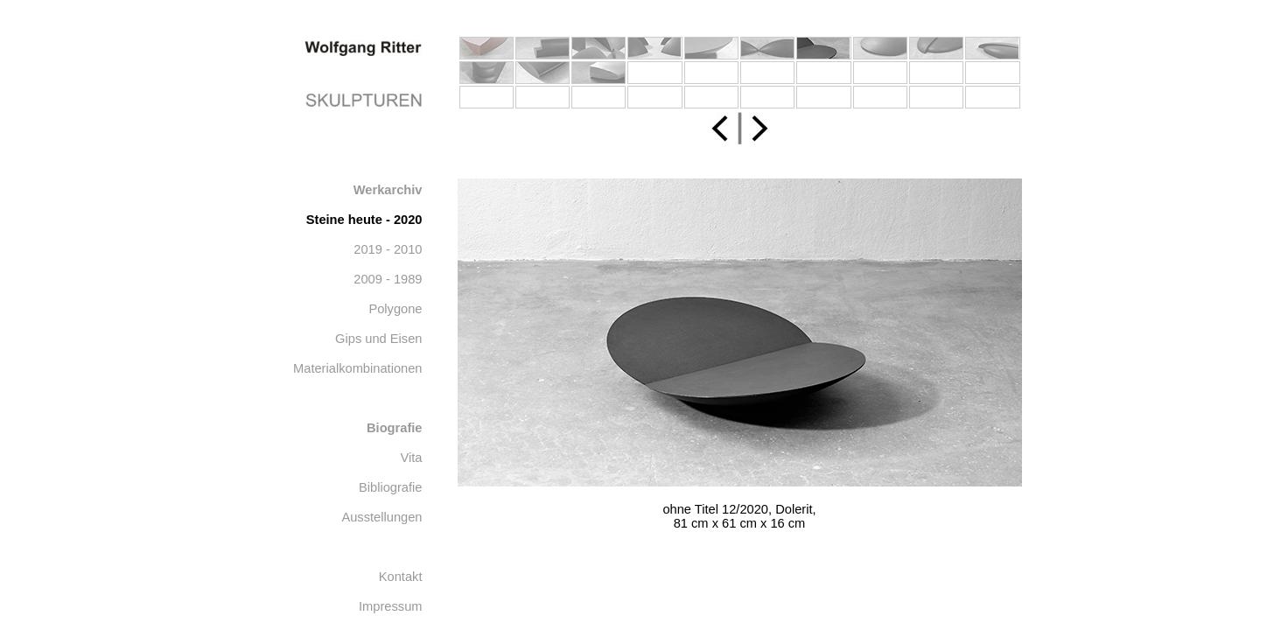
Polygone (395, 309)
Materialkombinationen (357, 368)
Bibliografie (391, 487)
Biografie (395, 428)
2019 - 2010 (388, 249)
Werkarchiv (388, 190)
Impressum (390, 606)
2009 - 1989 (388, 279)
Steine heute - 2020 (364, 220)
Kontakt (401, 577)
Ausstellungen (381, 517)
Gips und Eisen (378, 339)
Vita (412, 458)
